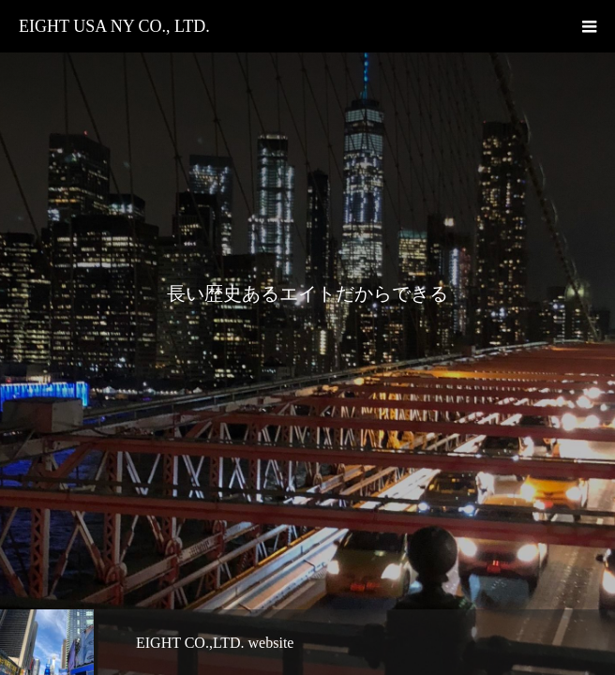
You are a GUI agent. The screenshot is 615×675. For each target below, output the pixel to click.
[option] (307, 337)
